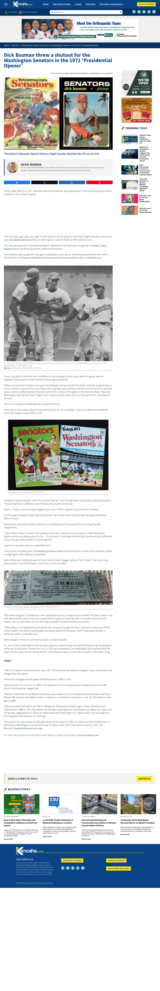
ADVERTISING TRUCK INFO (118, 868)
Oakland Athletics (21, 239)
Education (46, 816)
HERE (13, 700)
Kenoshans (95, 73)
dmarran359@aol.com (88, 735)
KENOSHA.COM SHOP (116, 860)
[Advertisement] (58, 216)
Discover (90, 4)
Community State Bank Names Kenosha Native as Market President (138, 821)
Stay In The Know (146, 4)
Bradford (42, 551)
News (46, 4)
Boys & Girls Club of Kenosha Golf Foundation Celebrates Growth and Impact (20, 823)
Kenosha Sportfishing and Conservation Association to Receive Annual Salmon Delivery (99, 823)
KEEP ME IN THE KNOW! (72, 860)
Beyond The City (126, 816)
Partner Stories (62, 4)
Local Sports (107, 73)
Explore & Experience (111, 4)
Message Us (144, 778)
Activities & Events (89, 816)
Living (78, 4)
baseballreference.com (25, 728)
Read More (8, 839)
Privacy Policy (47, 883)
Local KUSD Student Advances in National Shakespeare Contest (58, 821)
